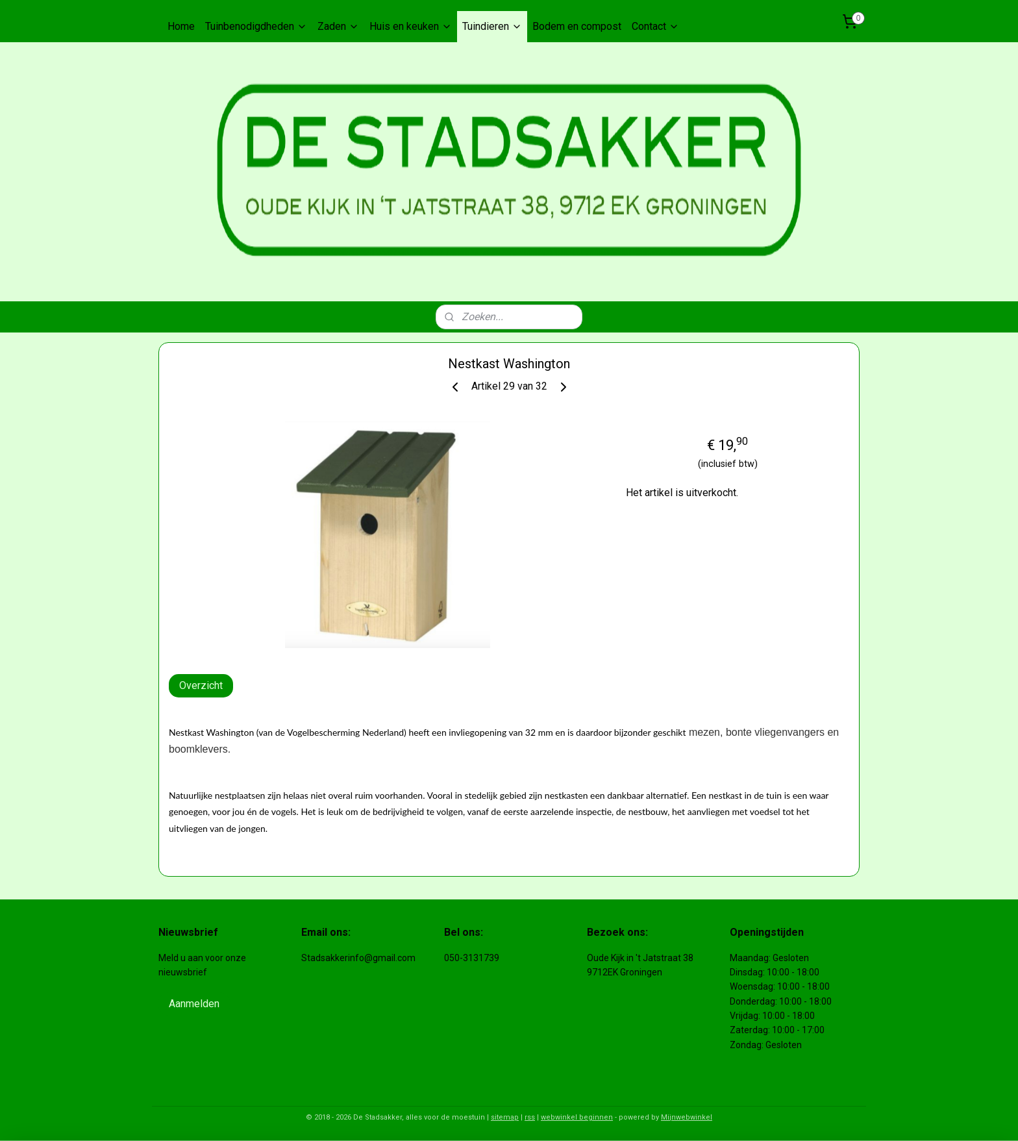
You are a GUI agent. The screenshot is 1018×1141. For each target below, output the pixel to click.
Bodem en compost (576, 26)
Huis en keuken (410, 26)
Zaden (338, 26)
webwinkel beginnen (577, 1117)
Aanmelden (194, 1003)
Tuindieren (492, 26)
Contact (655, 26)
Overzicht (201, 685)
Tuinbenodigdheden (256, 26)
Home (181, 26)
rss (530, 1117)
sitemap (505, 1117)
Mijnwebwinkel (686, 1117)
